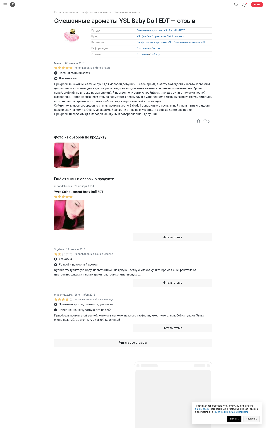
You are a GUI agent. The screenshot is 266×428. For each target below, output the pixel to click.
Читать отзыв (172, 237)
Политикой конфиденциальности (231, 412)
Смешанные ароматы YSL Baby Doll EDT (161, 30)
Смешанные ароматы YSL (189, 42)
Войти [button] (257, 4)
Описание (143, 48)
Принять (234, 418)
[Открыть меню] (4, 4)
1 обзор (155, 54)
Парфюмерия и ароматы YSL (154, 42)
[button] (236, 4)
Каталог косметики (66, 12)
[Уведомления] (244, 4)
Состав (156, 48)
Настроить (251, 418)
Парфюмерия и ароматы (96, 12)
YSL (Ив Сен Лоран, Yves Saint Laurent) (160, 36)
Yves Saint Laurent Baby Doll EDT (78, 192)
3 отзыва (142, 54)
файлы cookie (202, 409)
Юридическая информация (133, 399)
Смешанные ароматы (127, 12)
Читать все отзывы (133, 342)
